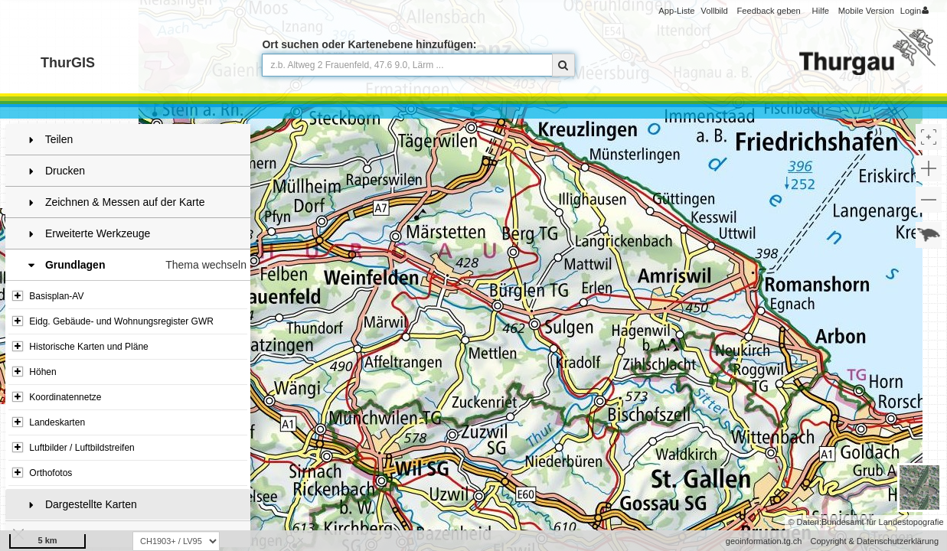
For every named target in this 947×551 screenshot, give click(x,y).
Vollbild (713, 10)
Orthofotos (42, 473)
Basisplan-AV (47, 296)
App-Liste (676, 10)
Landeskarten (48, 422)
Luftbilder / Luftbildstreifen (73, 447)
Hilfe (820, 10)
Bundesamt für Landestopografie (882, 522)
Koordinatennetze (56, 397)
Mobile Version (866, 10)
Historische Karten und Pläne (80, 346)
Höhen (34, 372)
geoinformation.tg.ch (764, 541)
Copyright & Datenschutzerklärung (874, 541)
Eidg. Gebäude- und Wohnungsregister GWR (113, 321)
